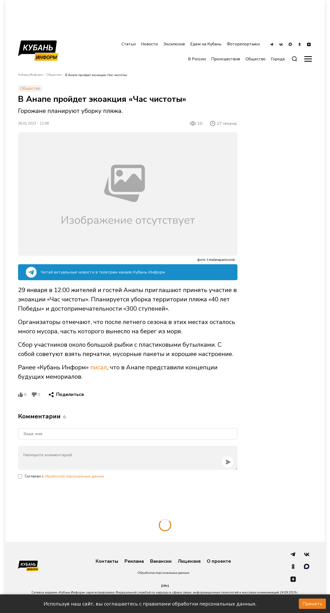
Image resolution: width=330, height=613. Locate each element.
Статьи (128, 44)
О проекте (219, 561)
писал (98, 367)
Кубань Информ (30, 75)
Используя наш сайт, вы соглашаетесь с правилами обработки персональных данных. (150, 603)
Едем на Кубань (205, 44)
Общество (255, 59)
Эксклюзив (174, 44)
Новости (149, 44)
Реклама (134, 561)
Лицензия (189, 561)
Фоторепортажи (243, 44)
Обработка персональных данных (163, 573)
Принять (312, 604)
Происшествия (225, 59)
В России (197, 59)
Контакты (107, 561)
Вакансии (161, 561)
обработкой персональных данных (74, 476)
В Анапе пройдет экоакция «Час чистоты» (96, 75)
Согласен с (64, 476)
